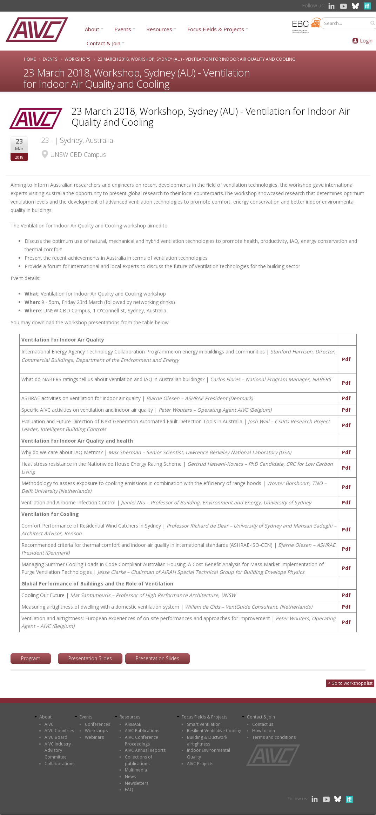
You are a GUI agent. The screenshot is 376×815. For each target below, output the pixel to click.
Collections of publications (138, 760)
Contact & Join (103, 43)
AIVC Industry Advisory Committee (58, 750)
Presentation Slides (90, 658)
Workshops (77, 59)
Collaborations (59, 764)
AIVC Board (56, 737)
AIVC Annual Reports (145, 750)
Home (30, 59)
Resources (159, 29)
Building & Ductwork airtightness (207, 740)
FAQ (129, 790)
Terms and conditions (274, 737)
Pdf (346, 359)
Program (30, 658)
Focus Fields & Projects (215, 29)
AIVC (49, 724)
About (92, 29)
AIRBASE (133, 724)
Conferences (97, 724)
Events (122, 29)
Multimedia (136, 770)
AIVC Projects (200, 764)
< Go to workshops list (350, 683)
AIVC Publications (142, 731)
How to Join (263, 731)
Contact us (262, 724)
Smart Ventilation (204, 724)
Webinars (94, 737)
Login (366, 40)
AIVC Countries (59, 731)
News (130, 777)
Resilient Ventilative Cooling (214, 731)
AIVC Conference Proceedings (141, 740)
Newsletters (136, 783)
